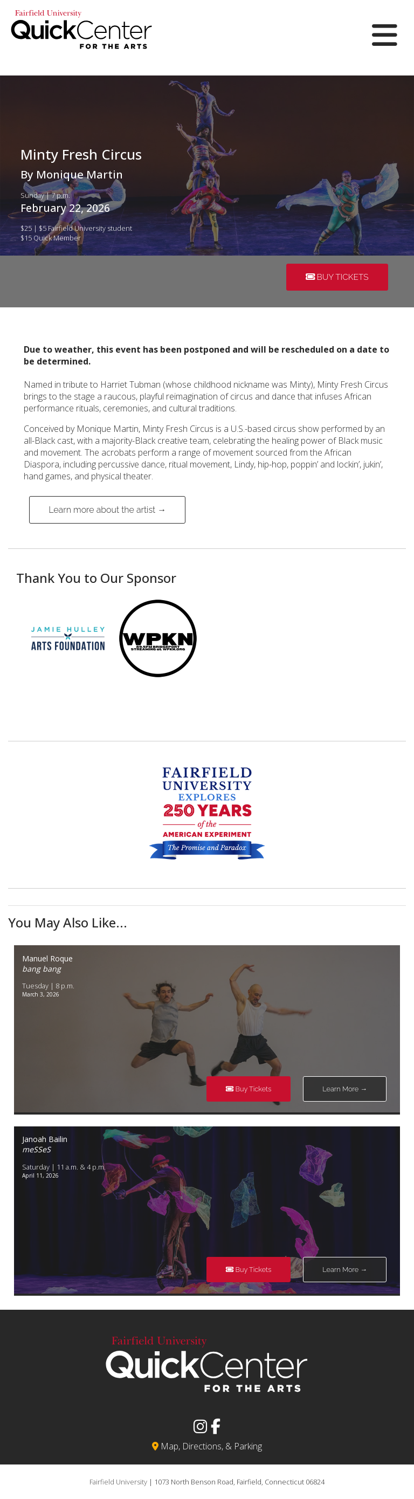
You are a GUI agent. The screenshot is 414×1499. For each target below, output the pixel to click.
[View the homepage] (81, 57)
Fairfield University (118, 1482)
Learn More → (344, 1089)
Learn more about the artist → (107, 510)
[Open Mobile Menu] (384, 35)
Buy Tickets (337, 277)
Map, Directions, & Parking (207, 1446)
